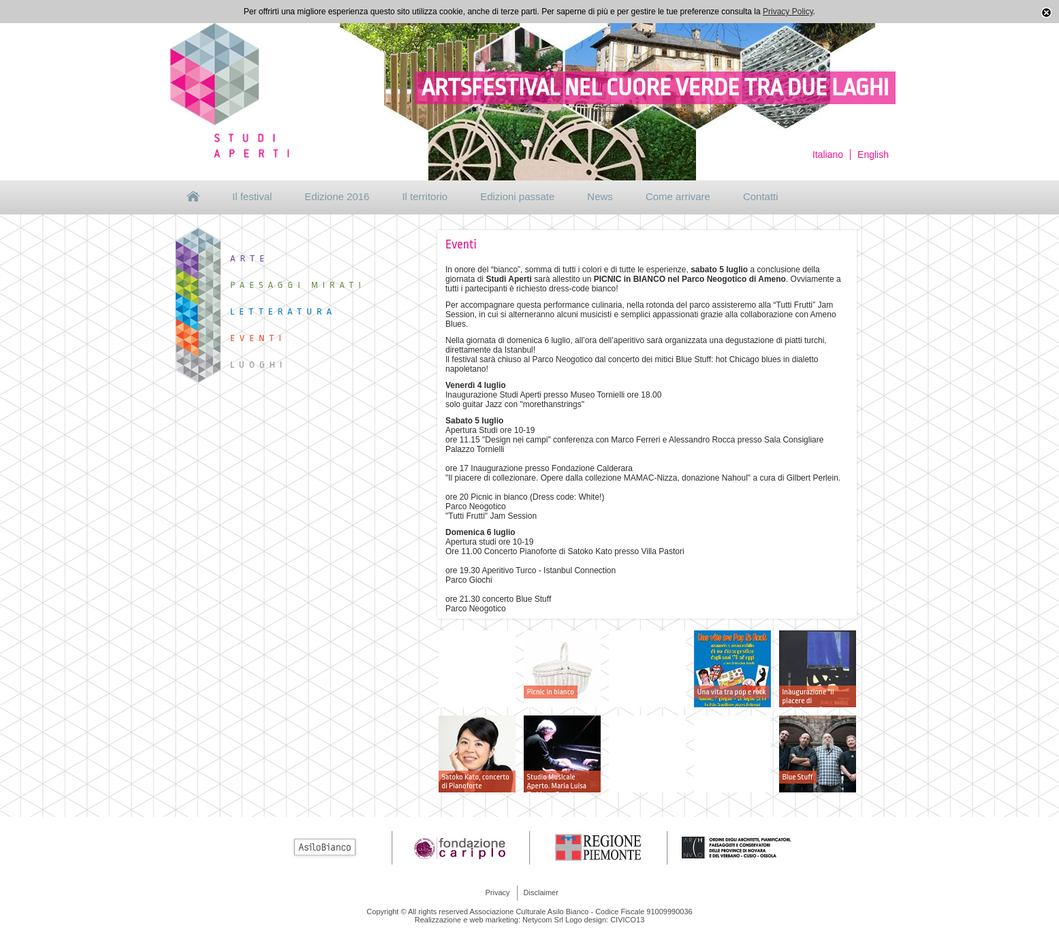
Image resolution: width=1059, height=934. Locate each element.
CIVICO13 (627, 920)
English (873, 154)
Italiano (827, 154)
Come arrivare (678, 196)
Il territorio (424, 196)
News (600, 196)
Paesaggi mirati (298, 285)
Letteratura (283, 311)
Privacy (498, 892)
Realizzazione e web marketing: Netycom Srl (489, 920)
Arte (249, 258)
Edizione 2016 (336, 196)
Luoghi (258, 364)
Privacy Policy (788, 11)
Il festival (252, 196)
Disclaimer (541, 892)
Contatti (760, 196)
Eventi (258, 338)
